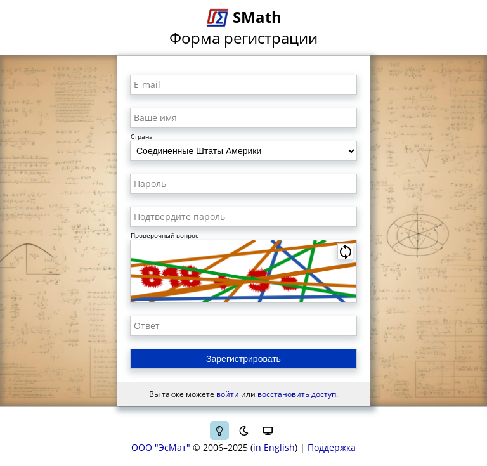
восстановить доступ (296, 394)
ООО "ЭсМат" (160, 447)
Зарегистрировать (243, 359)
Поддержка (332, 447)
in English (274, 447)
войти (227, 394)
